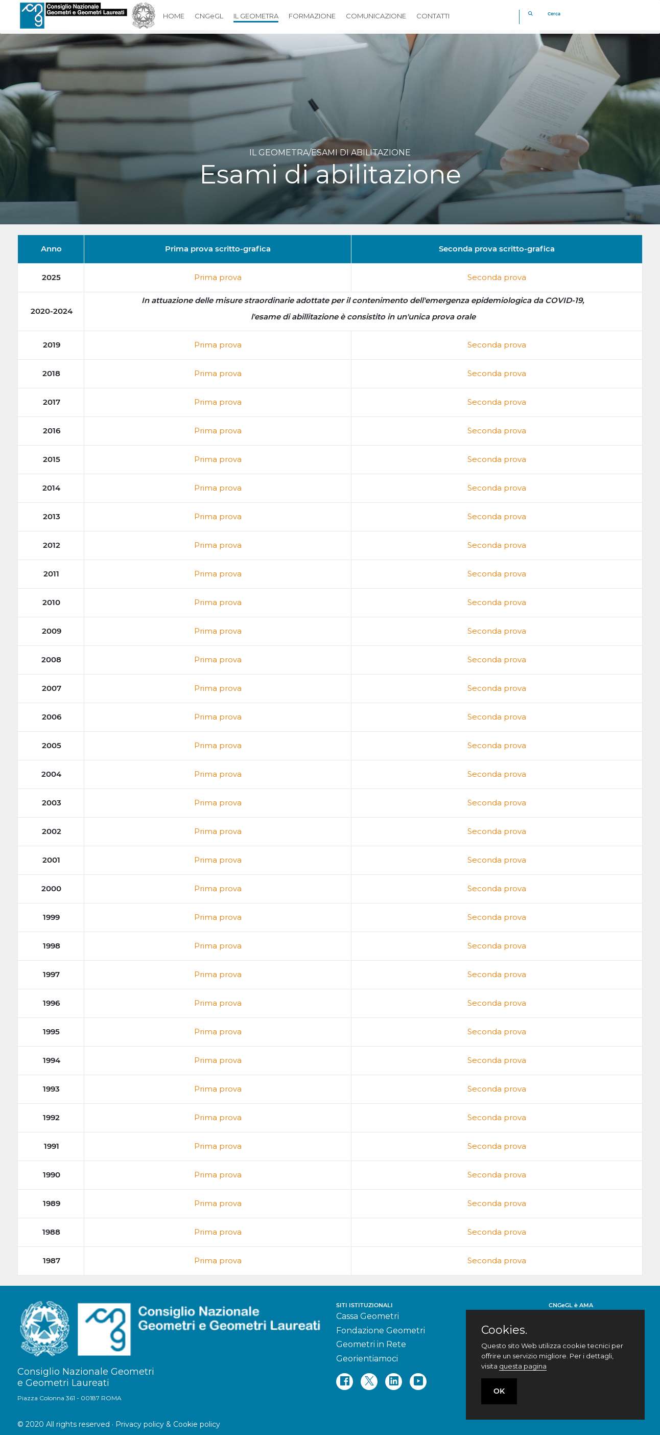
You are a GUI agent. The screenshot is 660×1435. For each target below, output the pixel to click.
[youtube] (418, 1381)
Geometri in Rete (371, 1344)
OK (499, 1391)
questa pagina (523, 1366)
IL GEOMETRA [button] (255, 16)
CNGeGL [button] (209, 16)
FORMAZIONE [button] (312, 16)
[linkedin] (393, 1381)
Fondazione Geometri (380, 1330)
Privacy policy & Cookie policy (167, 1424)
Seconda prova (496, 277)
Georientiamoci (367, 1358)
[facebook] (344, 1381)
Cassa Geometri (367, 1316)
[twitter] (369, 1381)
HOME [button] (173, 16)
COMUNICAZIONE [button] (376, 16)
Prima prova (218, 277)
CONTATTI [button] (433, 16)
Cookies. (504, 1330)
